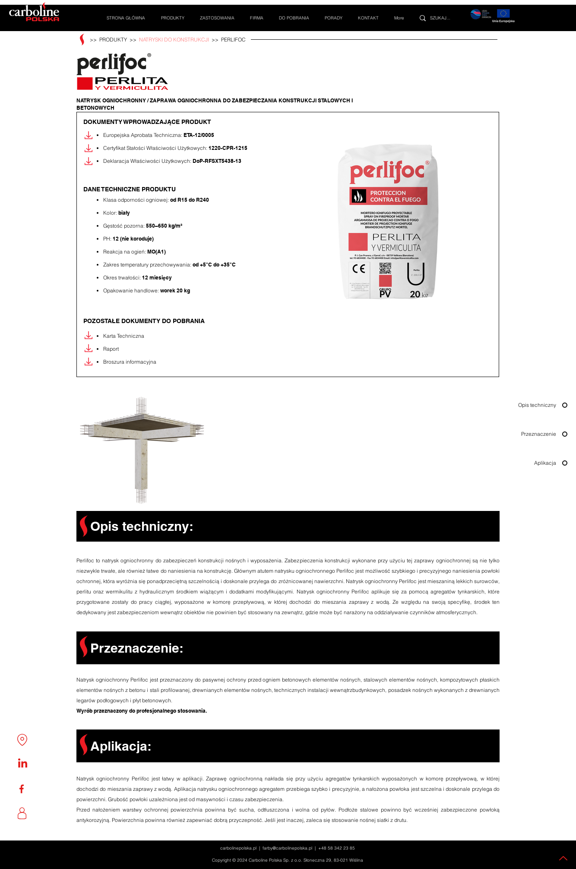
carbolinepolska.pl (238, 848)
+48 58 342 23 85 (336, 848)
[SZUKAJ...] (444, 18)
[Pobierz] (88, 135)
